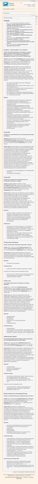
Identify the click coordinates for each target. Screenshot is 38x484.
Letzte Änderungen (27, 4)
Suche (34, 2)
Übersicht (33, 6)
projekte (12, 9)
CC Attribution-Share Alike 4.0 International (22, 475)
